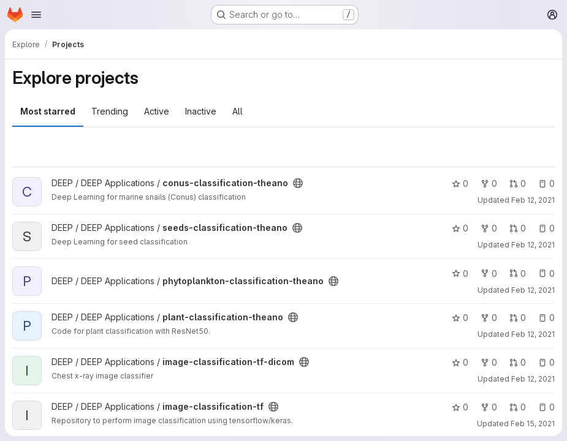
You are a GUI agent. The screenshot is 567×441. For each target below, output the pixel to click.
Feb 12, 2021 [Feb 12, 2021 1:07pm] (533, 290)
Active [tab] (156, 111)
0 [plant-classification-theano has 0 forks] (489, 317)
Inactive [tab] (200, 111)
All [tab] (237, 111)
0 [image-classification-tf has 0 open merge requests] (517, 407)
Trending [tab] (109, 111)
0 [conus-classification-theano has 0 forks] (489, 183)
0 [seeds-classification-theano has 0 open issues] (546, 228)
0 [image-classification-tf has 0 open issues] (546, 407)
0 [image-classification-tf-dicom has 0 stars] (460, 362)
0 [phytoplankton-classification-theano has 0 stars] (460, 273)
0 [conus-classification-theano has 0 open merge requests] (517, 183)
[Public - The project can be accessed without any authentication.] (298, 183)
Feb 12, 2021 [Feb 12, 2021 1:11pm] (533, 378)
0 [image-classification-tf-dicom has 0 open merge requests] (517, 362)
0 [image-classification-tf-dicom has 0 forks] (489, 362)
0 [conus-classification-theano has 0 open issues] (546, 183)
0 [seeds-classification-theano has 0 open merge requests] (517, 228)
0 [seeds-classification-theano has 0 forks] (489, 228)
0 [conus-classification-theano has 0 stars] (460, 183)
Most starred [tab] (47, 111)
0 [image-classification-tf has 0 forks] (489, 407)
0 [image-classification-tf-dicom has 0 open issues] (546, 362)
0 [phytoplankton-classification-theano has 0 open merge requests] (517, 273)
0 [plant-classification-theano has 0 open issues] (546, 317)
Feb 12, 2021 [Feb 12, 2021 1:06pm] (533, 244)
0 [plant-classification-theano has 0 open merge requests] (517, 317)
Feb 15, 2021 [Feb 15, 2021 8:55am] (533, 423)
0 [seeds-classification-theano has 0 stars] (460, 228)
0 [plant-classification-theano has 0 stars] (460, 317)
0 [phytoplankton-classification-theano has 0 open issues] (546, 273)
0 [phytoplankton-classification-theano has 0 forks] (489, 273)
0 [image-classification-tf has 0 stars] (460, 407)
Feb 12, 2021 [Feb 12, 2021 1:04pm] (533, 200)
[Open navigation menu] (36, 14)
